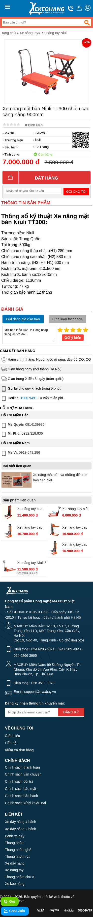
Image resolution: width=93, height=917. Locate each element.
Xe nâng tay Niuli (54, 33)
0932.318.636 (21, 434)
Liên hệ (10, 743)
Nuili (38, 139)
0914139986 (22, 425)
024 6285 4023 (69, 649)
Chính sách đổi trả (19, 781)
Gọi (9, 901)
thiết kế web (51, 897)
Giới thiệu (12, 736)
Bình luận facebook (67, 319)
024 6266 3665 (25, 656)
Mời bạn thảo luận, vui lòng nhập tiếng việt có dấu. (29, 334)
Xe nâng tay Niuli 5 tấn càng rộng (32, 563)
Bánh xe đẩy (14, 836)
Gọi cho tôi (76, 191)
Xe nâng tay (29, 33)
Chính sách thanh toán (22, 767)
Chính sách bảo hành (21, 796)
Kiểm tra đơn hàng (19, 750)
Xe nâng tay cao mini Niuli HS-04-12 (75, 528)
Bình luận (34, 125)
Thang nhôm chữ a (19, 877)
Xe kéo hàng (15, 884)
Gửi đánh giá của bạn (23, 319)
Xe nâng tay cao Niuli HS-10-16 (29, 509)
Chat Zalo (14, 911)
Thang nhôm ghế (18, 850)
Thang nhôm (15, 843)
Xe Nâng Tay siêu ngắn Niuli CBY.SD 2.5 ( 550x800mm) (76, 509)
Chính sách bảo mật (20, 789)
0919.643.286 (20, 453)
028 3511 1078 (42, 683)
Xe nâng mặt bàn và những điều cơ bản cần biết (60, 477)
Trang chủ (8, 33)
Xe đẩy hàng (15, 863)
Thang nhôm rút (17, 856)
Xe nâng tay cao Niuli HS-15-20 (29, 528)
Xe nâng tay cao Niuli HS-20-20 (74, 545)
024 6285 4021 (42, 649)
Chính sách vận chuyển (23, 774)
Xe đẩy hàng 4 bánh (20, 822)
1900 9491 (28, 398)
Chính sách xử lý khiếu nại (25, 803)
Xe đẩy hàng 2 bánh (20, 829)
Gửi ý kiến (72, 338)
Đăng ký (71, 712)
